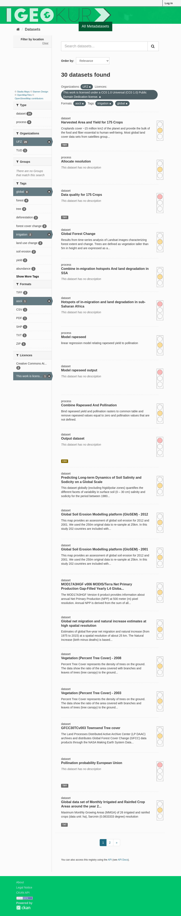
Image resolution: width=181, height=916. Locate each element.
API (110, 859)
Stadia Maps (23, 91)
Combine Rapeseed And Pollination (89, 405)
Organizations (160, 26)
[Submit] (153, 46)
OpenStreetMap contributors (29, 98)
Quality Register (129, 26)
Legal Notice (24, 887)
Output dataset (72, 438)
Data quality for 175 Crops (81, 194)
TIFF (64, 145)
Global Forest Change (78, 234)
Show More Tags (27, 276)
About (20, 882)
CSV (64, 461)
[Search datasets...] (104, 46)
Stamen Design (40, 91)
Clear (45, 43)
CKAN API (23, 892)
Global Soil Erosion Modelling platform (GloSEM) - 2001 (104, 549)
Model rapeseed (73, 337)
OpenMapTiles (24, 95)
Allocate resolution (76, 161)
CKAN (23, 907)
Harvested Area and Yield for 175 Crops (92, 122)
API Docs (123, 859)
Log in (169, 3)
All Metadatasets (95, 26)
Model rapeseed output (79, 370)
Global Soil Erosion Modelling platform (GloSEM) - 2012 (104, 514)
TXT (64, 824)
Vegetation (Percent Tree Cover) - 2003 (91, 693)
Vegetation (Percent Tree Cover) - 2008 (91, 658)
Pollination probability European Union (91, 763)
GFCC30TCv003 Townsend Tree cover (90, 728)
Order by (67, 60)
